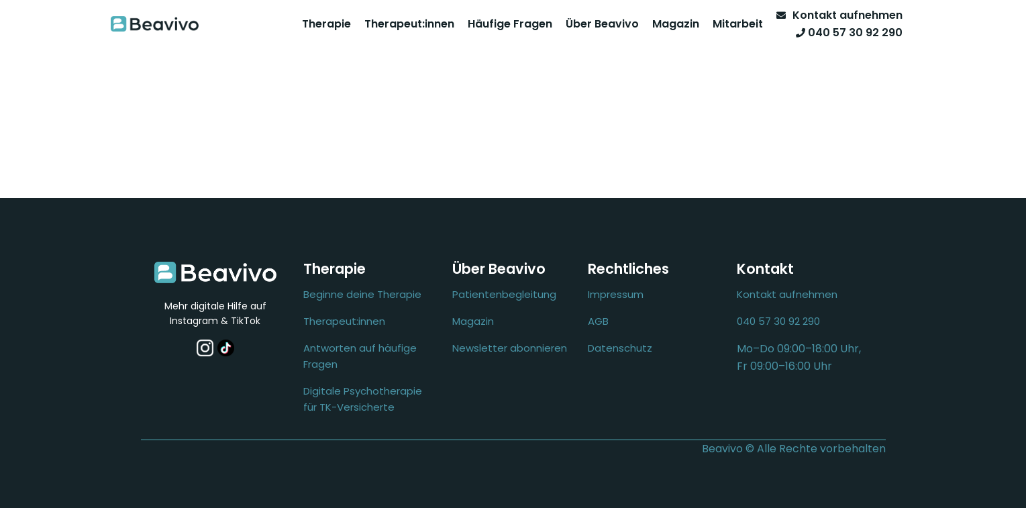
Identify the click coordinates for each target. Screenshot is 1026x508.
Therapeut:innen (409, 24)
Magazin (675, 24)
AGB (598, 321)
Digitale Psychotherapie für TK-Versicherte (362, 399)
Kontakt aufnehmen (787, 294)
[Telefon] (846, 33)
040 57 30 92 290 (778, 321)
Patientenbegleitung (504, 294)
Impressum (616, 294)
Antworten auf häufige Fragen (360, 356)
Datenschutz (620, 348)
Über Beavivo (602, 24)
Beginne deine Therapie (362, 294)
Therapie (326, 24)
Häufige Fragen (510, 24)
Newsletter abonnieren (509, 348)
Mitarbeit (738, 24)
